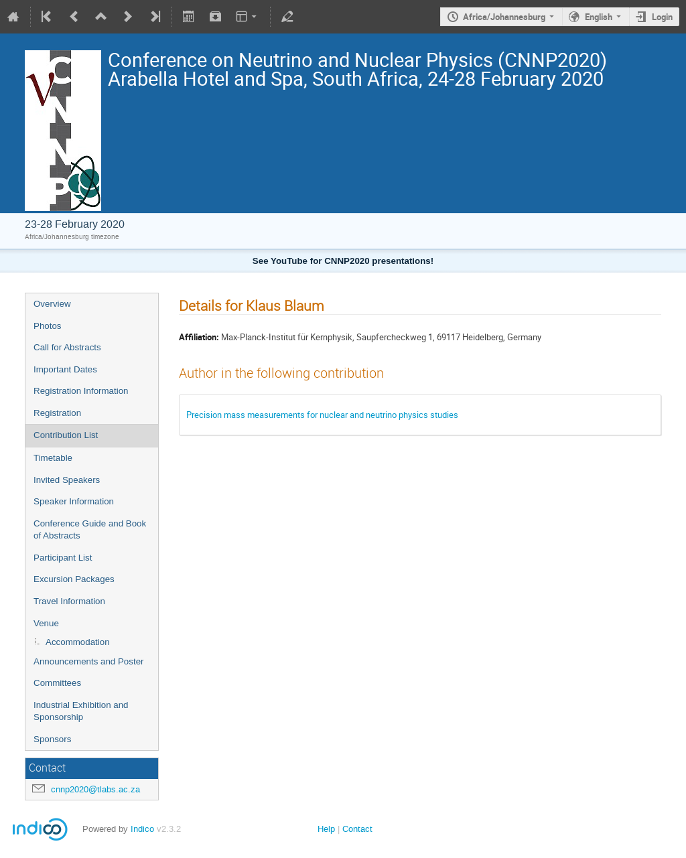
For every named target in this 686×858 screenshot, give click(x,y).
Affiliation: (199, 337)
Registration (57, 413)
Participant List (62, 558)
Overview (52, 304)
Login (662, 17)
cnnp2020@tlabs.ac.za (95, 789)
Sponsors (52, 739)
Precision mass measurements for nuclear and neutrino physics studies (322, 415)
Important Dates (65, 369)
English (598, 17)
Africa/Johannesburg (504, 17)
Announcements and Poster (88, 661)
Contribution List (65, 435)
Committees (57, 683)
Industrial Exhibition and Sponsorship (81, 711)
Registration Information (81, 391)
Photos (47, 326)
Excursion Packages (74, 579)
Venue (46, 623)
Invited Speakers (66, 480)
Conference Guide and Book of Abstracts (89, 529)
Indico (142, 829)
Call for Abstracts (67, 347)
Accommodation (78, 642)
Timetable (52, 458)
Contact (357, 829)
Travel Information (69, 601)
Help (326, 829)
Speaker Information (73, 501)
